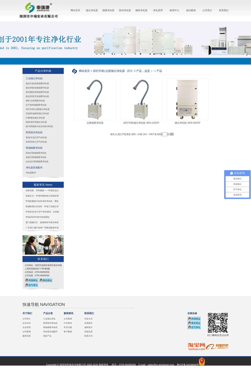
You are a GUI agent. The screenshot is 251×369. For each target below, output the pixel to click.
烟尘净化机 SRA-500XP (187, 122)
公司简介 (207, 10)
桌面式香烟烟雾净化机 (36, 157)
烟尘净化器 (92, 10)
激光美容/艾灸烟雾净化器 (37, 96)
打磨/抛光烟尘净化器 (35, 118)
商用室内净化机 (34, 132)
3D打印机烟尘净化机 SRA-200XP (141, 122)
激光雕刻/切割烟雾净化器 (37, 92)
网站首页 (75, 10)
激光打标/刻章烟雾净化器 (37, 83)
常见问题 (68, 327)
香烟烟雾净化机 (34, 147)
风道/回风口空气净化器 (36, 142)
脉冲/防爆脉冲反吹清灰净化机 (39, 126)
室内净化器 (125, 10)
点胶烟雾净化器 (95, 122)
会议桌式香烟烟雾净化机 (37, 161)
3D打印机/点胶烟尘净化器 (38, 109)
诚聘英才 (88, 327)
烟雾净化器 (108, 10)
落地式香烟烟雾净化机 (36, 153)
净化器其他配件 (34, 167)
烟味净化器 (141, 10)
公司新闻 (27, 331)
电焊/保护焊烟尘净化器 (36, 122)
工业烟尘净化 (49, 319)
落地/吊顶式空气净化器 (36, 137)
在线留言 (88, 323)
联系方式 (88, 336)
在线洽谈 (88, 331)
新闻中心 (174, 10)
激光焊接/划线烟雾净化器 (37, 88)
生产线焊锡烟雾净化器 (36, 105)
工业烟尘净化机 (34, 78)
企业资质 (27, 327)
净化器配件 (31, 172)
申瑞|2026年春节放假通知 (37, 217)
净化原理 (158, 10)
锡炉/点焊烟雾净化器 (35, 100)
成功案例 (191, 10)
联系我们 (224, 10)
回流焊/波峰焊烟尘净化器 (37, 113)
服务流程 (27, 336)
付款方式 (88, 319)
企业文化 (27, 323)
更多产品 (47, 336)
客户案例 (68, 331)
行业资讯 (68, 323)
